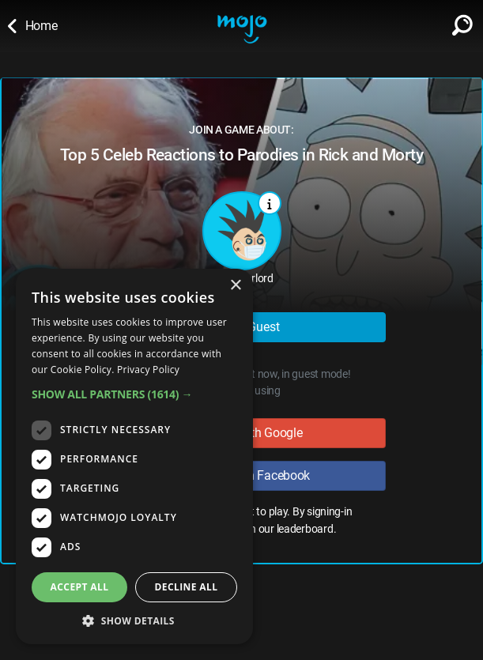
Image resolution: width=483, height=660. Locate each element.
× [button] (235, 286)
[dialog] (134, 456)
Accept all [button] (80, 587)
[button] (134, 394)
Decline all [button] (186, 587)
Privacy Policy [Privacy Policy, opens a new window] (148, 369)
